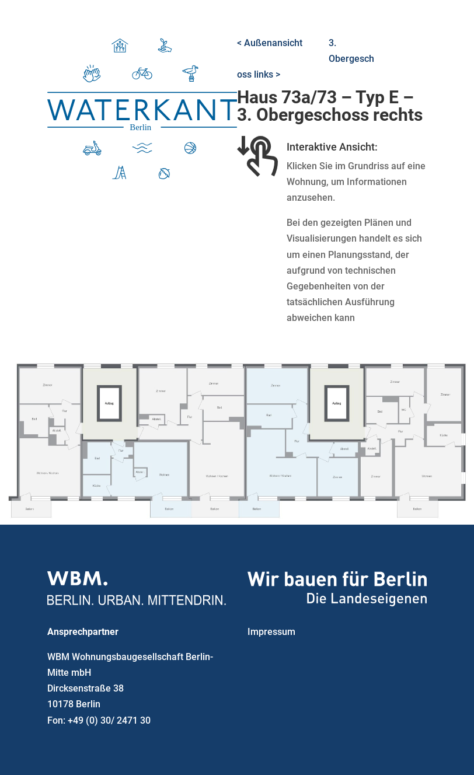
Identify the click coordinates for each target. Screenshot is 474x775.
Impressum (271, 631)
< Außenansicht (269, 42)
